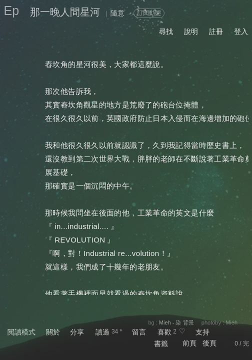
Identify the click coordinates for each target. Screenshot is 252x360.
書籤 (161, 344)
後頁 (209, 343)
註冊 (216, 32)
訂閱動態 (149, 13)
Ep (12, 11)
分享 (77, 332)
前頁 (189, 343)
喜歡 (165, 332)
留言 (139, 332)
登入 (241, 32)
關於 (53, 332)
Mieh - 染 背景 (176, 323)
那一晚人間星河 (65, 12)
